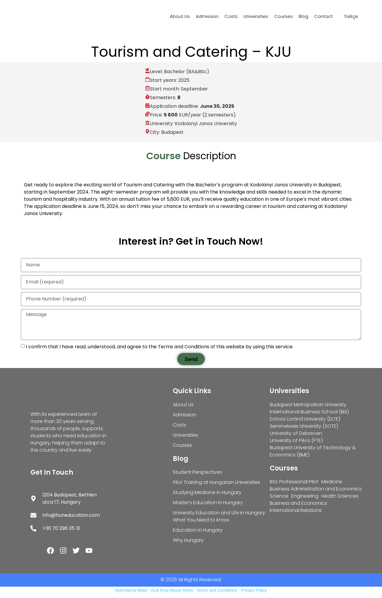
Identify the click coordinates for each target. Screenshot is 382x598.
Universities (256, 16)
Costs (231, 16)
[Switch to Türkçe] (348, 16)
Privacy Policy (254, 590)
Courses (283, 16)
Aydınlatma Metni (131, 590)
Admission (207, 16)
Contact (323, 16)
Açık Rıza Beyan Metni (172, 590)
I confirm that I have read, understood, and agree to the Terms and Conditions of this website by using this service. (159, 346)
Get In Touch (51, 472)
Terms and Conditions (217, 590)
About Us (180, 16)
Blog (303, 16)
